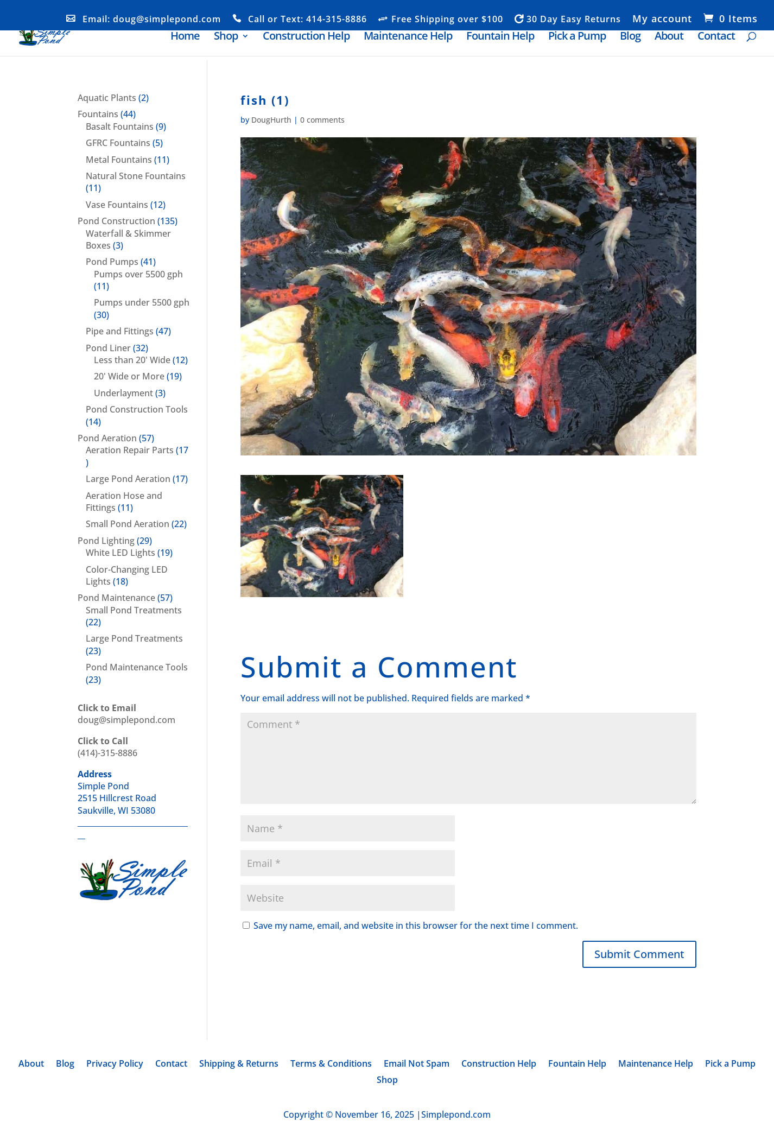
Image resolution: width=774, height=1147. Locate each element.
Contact (716, 38)
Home (185, 38)
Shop (226, 38)
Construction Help (306, 38)
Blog (630, 38)
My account (662, 19)
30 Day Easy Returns (573, 19)
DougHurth (271, 120)
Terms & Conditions (331, 1064)
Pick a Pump (577, 38)
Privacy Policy (114, 1064)
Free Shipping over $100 (447, 19)
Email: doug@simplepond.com (152, 19)
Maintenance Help (408, 38)
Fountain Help (500, 38)
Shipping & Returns (238, 1064)
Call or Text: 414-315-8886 (307, 19)
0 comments (322, 120)
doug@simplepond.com (126, 714)
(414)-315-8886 (107, 747)
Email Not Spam (416, 1064)
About (669, 38)
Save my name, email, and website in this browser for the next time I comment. (415, 925)
